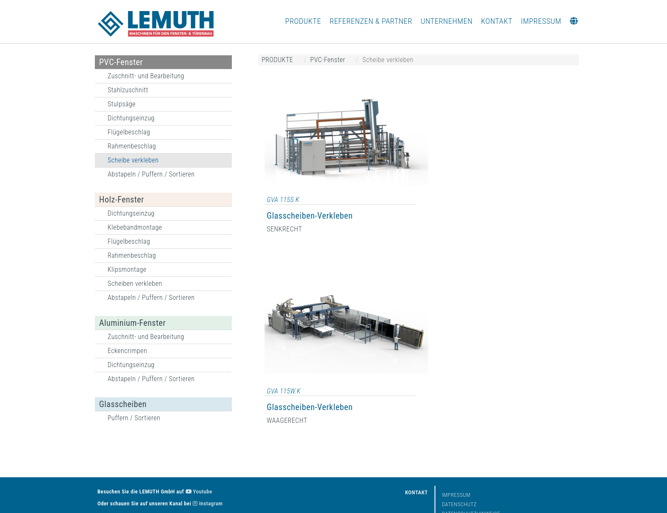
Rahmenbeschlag (132, 146)
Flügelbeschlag (129, 132)
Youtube (198, 466)
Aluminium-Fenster (132, 323)
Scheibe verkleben (133, 160)
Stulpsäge (122, 104)
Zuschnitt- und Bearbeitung (146, 76)
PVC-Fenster (121, 62)
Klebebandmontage (135, 227)
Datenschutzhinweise (471, 488)
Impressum (456, 469)
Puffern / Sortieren (134, 418)
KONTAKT (497, 21)
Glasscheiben (123, 404)
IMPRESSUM (541, 21)
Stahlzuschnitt (128, 90)
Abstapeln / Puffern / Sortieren (151, 174)
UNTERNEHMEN (447, 21)
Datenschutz (459, 479)
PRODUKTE (303, 21)
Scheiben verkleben (135, 283)
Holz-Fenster (121, 199)
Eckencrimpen (127, 351)
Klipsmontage (127, 269)
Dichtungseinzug (131, 118)
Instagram (208, 478)
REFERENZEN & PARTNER (371, 21)
